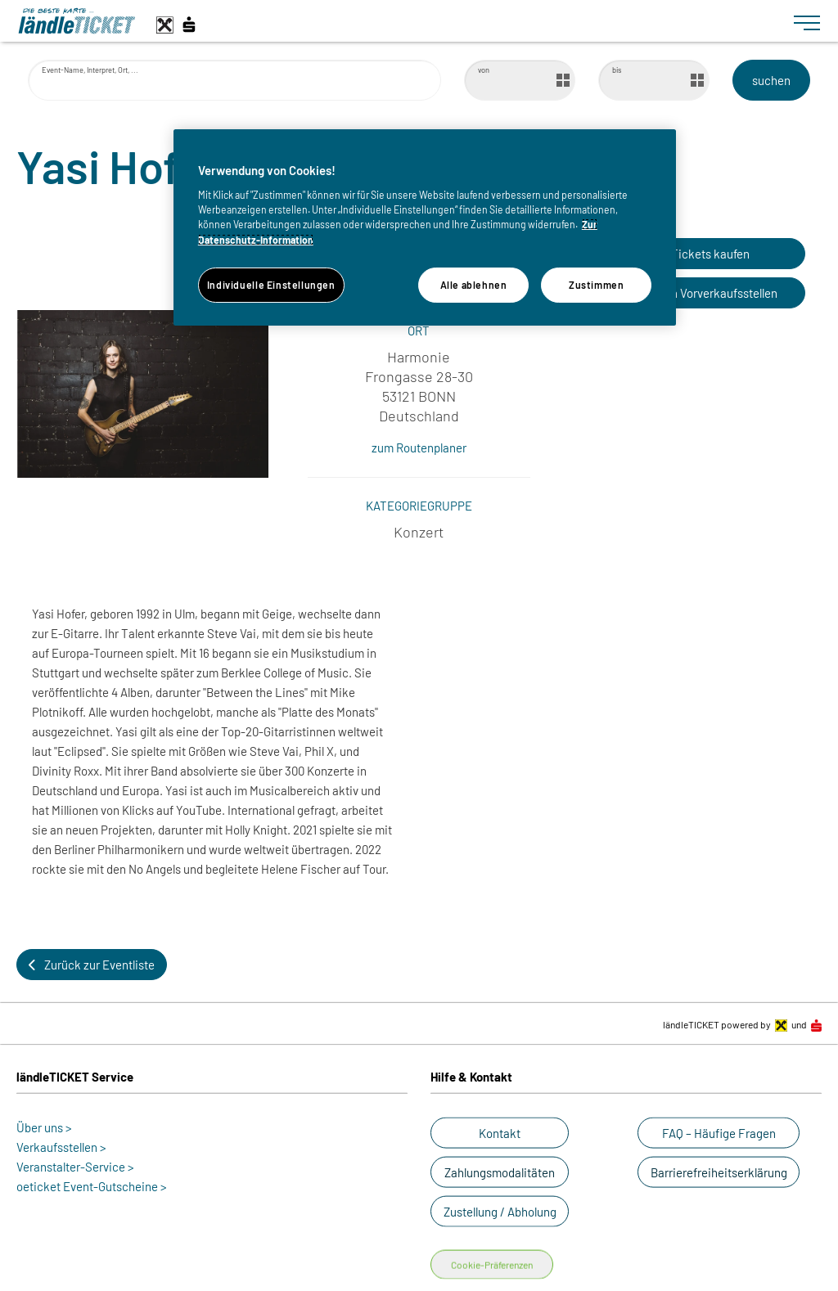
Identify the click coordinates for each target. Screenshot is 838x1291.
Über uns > (44, 1127)
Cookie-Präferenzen (492, 1265)
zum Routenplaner (419, 447)
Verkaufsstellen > (61, 1147)
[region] (424, 227)
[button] (695, 253)
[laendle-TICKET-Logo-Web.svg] (399, 21)
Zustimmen (596, 284)
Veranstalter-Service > (75, 1166)
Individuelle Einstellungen (271, 284)
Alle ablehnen (473, 284)
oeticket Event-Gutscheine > (91, 1186)
